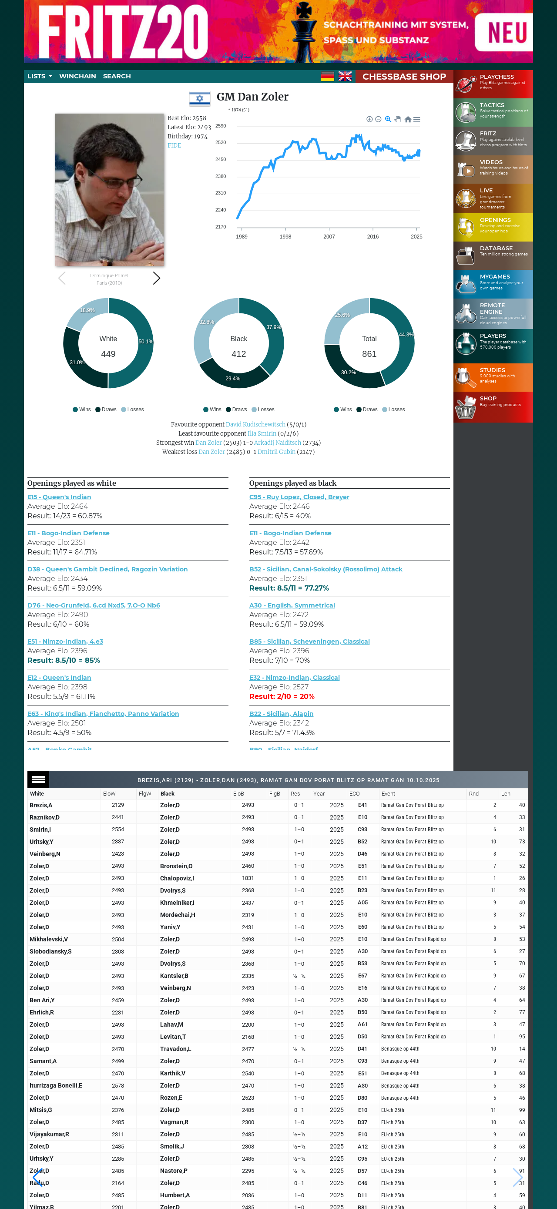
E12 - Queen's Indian (59, 678)
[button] (38, 1177)
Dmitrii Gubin (276, 452)
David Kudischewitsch (255, 424)
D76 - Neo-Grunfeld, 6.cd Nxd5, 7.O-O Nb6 (93, 605)
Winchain (77, 76)
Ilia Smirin (262, 433)
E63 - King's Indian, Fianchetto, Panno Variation (103, 714)
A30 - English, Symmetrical (292, 605)
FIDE (174, 145)
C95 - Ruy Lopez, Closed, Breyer (299, 497)
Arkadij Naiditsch (277, 443)
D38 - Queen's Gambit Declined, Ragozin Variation (107, 569)
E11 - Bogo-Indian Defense (68, 533)
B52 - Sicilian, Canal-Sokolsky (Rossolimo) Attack (326, 569)
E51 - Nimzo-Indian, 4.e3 (65, 641)
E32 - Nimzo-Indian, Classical (294, 678)
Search (117, 76)
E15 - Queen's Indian (59, 497)
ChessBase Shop (404, 76)
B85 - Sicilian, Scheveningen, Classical (309, 641)
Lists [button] (37, 76)
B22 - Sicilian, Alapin (281, 714)
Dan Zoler (208, 443)
